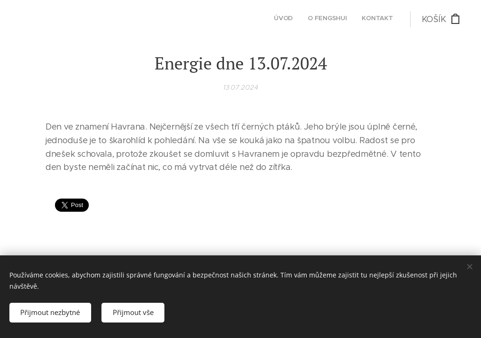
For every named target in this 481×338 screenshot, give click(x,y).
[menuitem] (366, 19)
